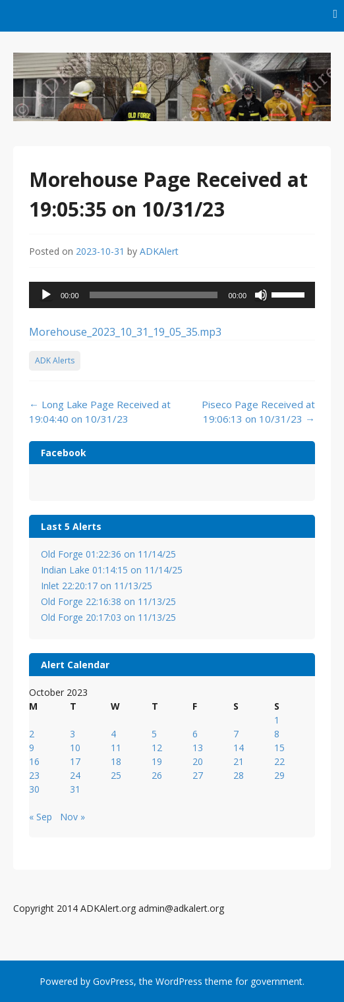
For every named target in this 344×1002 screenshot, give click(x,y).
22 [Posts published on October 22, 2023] (279, 761)
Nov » (72, 816)
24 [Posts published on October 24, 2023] (75, 775)
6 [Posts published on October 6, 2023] (195, 733)
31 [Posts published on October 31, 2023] (75, 789)
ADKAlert (159, 251)
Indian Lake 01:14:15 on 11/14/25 (112, 570)
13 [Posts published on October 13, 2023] (197, 747)
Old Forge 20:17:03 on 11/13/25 (108, 617)
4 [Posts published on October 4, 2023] (113, 733)
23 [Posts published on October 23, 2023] (34, 775)
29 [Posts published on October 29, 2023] (279, 775)
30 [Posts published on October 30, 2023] (34, 789)
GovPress (113, 981)
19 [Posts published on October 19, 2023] (157, 761)
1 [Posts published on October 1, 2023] (276, 720)
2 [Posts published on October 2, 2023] (31, 733)
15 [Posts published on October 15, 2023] (279, 747)
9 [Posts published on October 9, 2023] (31, 747)
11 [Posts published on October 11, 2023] (116, 747)
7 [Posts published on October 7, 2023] (236, 733)
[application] (172, 295)
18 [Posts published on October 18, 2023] (116, 761)
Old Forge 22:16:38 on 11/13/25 (108, 601)
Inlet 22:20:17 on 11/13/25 (96, 585)
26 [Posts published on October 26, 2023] (157, 775)
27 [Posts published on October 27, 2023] (197, 775)
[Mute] (261, 295)
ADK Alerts (54, 360)
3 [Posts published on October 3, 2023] (72, 733)
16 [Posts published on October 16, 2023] (34, 761)
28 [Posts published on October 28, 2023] (238, 775)
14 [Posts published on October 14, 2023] (238, 747)
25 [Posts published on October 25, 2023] (116, 775)
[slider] (154, 295)
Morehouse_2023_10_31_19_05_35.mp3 (125, 332)
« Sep (40, 816)
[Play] (46, 295)
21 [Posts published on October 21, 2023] (238, 761)
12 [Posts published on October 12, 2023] (157, 747)
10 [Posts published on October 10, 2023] (75, 747)
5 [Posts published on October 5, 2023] (154, 733)
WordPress (179, 981)
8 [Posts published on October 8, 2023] (276, 733)
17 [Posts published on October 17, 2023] (75, 761)
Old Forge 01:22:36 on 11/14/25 (108, 554)
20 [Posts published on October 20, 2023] (197, 761)
